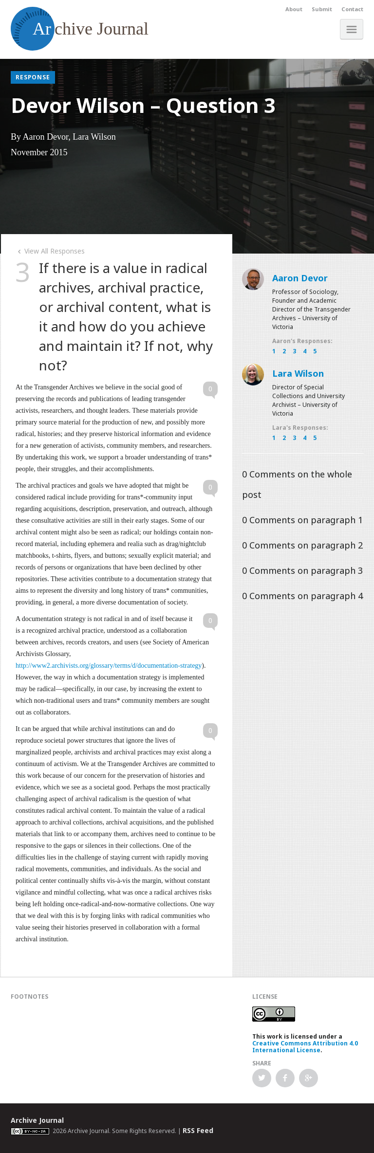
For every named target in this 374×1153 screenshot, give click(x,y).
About (293, 9)
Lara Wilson (298, 373)
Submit (322, 9)
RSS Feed (198, 1130)
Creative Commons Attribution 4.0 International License (305, 1046)
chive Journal (80, 29)
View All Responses (50, 251)
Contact (352, 9)
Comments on (302, 520)
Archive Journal (37, 1120)
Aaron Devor (300, 278)
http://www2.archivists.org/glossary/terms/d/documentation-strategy (109, 665)
